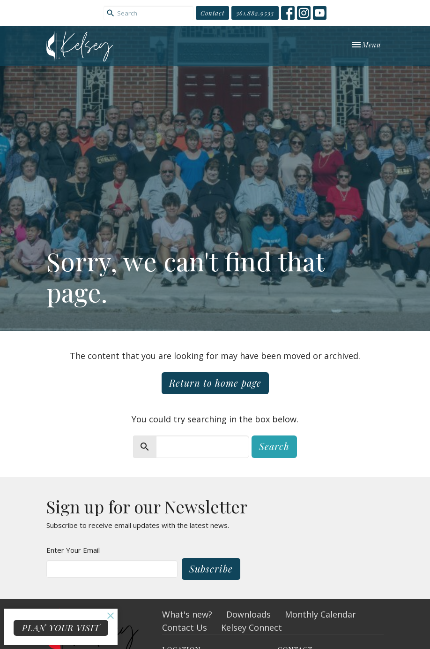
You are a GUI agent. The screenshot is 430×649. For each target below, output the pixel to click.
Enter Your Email (73, 550)
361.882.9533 (255, 13)
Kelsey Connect (251, 627)
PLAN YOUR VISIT (61, 628)
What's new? (187, 614)
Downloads (248, 614)
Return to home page (215, 382)
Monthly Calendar (320, 614)
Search (274, 446)
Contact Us (184, 627)
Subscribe (211, 568)
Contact (212, 13)
